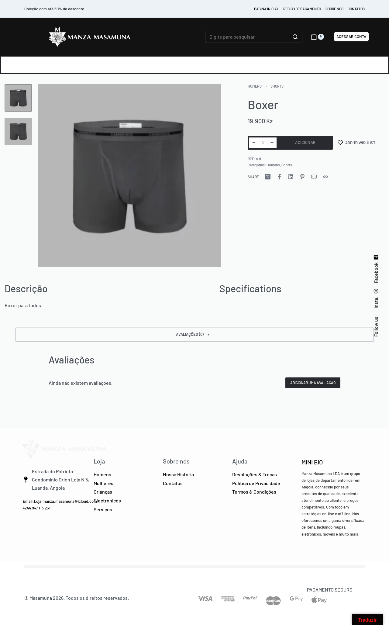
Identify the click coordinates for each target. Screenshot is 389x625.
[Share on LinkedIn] (291, 176)
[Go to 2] (18, 131)
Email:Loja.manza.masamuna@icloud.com (60, 501)
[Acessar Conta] (351, 36)
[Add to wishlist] (356, 143)
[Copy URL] (325, 176)
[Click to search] (295, 37)
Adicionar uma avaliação (313, 382)
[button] (194, 335)
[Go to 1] (18, 98)
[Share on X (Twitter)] (267, 176)
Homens (255, 86)
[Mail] (314, 176)
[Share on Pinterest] (302, 176)
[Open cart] (317, 36)
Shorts (277, 86)
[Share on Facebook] (279, 176)
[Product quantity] (263, 143)
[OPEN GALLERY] (129, 176)
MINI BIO (312, 462)
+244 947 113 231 (36, 507)
